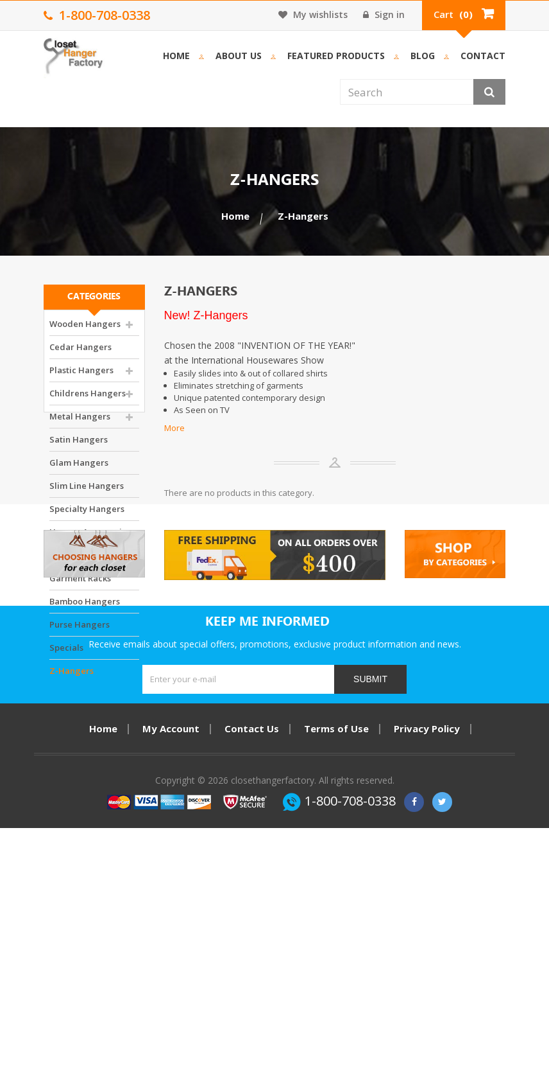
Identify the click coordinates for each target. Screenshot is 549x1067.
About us (238, 55)
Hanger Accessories (90, 539)
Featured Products (336, 55)
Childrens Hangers (87, 400)
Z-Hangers (71, 677)
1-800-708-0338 (350, 1039)
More (174, 428)
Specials (66, 654)
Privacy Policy (427, 946)
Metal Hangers (79, 423)
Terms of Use (336, 946)
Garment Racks (80, 585)
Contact (482, 55)
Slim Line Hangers (86, 492)
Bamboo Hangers (84, 608)
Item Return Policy (274, 963)
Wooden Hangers (85, 331)
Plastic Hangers (81, 377)
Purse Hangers (79, 631)
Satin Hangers (78, 446)
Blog (422, 55)
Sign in (384, 14)
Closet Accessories (86, 562)
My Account (170, 946)
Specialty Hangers (86, 516)
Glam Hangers (78, 469)
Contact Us (251, 946)
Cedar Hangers (80, 354)
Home (176, 55)
